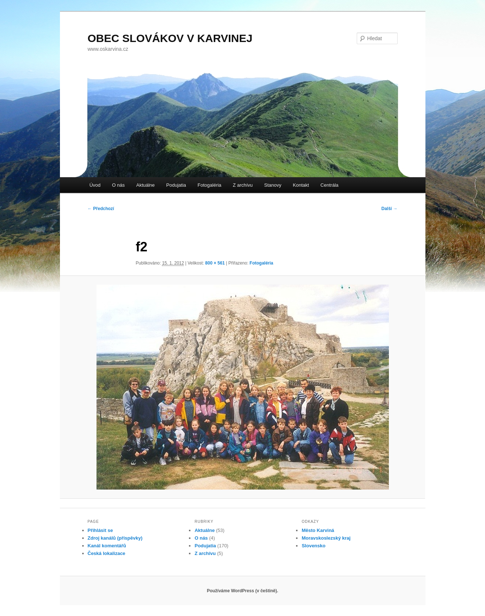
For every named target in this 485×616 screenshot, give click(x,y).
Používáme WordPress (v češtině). (242, 590)
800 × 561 (215, 263)
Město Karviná (318, 530)
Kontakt (301, 185)
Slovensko (313, 545)
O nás (118, 185)
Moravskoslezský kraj (326, 538)
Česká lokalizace (106, 553)
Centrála (329, 185)
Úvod (95, 185)
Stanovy (272, 185)
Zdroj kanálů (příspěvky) (115, 538)
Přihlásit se (100, 530)
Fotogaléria (209, 185)
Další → (389, 208)
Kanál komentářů (107, 545)
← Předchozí (101, 208)
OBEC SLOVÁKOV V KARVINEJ (170, 38)
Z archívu (243, 185)
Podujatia (176, 185)
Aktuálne (145, 185)
